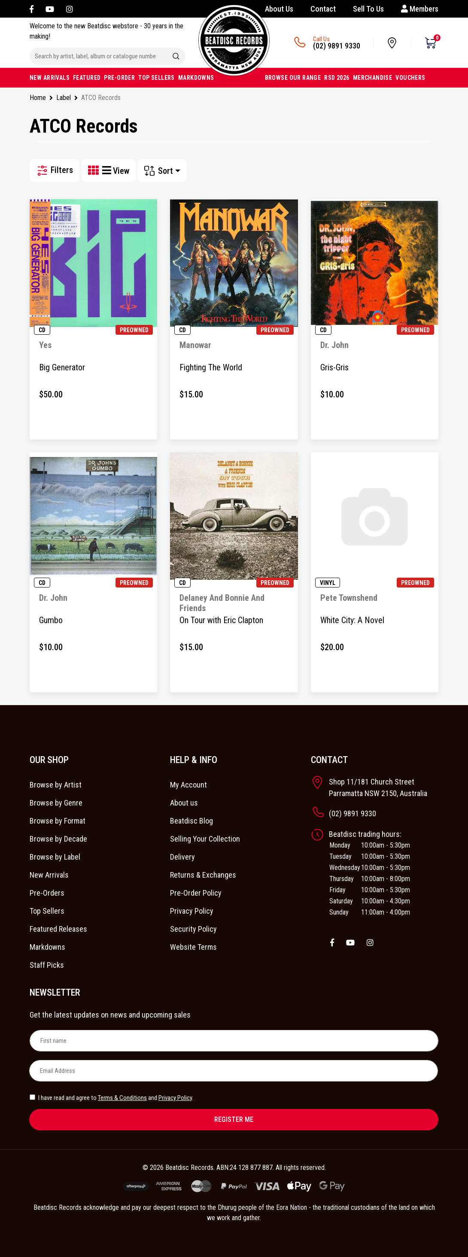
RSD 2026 (336, 77)
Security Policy (193, 928)
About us (184, 802)
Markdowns (47, 946)
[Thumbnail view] (95, 170)
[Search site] (176, 56)
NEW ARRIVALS (50, 77)
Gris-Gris (334, 367)
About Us (279, 8)
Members (419, 8)
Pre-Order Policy (196, 892)
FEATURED (86, 77)
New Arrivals (49, 874)
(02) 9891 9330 (336, 45)
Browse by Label (55, 856)
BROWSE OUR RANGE (293, 77)
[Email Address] (233, 1070)
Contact (323, 8)
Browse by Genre (56, 802)
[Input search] (98, 56)
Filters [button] (54, 170)
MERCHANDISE (372, 77)
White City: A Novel (352, 620)
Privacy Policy (191, 910)
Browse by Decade (58, 838)
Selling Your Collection (205, 838)
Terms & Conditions (122, 1098)
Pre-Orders (47, 892)
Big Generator (62, 367)
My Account (188, 784)
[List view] (107, 170)
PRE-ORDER (119, 77)
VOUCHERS (410, 77)
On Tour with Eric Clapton (221, 620)
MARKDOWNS (196, 77)
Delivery (182, 856)
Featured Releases (58, 928)
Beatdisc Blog (191, 820)
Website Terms (193, 946)
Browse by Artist (56, 784)
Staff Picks (47, 964)
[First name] (234, 1040)
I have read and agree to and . (111, 1098)
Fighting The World (210, 367)
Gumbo (51, 620)
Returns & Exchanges (203, 874)
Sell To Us (368, 8)
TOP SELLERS (156, 77)
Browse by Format (57, 820)
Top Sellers (47, 910)
